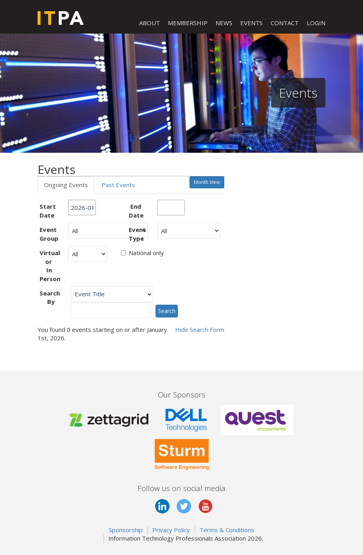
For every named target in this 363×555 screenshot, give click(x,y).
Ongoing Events (66, 185)
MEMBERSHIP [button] (187, 23)
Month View (207, 182)
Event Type (137, 234)
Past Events (118, 185)
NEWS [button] (223, 23)
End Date (136, 210)
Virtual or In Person (50, 265)
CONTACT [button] (285, 23)
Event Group (49, 234)
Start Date (48, 210)
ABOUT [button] (149, 23)
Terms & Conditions (226, 530)
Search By (50, 297)
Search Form (199, 329)
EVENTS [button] (251, 23)
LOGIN (316, 23)
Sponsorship (126, 530)
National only (142, 253)
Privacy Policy (171, 530)
